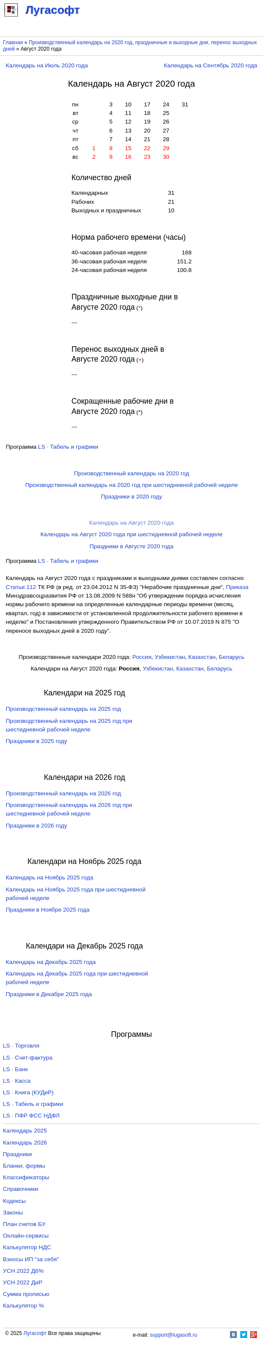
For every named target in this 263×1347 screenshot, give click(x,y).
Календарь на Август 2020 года (131, 522)
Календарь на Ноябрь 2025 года (50, 877)
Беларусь (231, 657)
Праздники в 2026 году (36, 825)
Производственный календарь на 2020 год (131, 473)
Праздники (17, 1154)
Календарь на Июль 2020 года (47, 65)
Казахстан (202, 657)
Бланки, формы (24, 1166)
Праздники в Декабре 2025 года (49, 994)
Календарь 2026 (25, 1142)
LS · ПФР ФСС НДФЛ (31, 1115)
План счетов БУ (24, 1224)
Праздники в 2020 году (131, 496)
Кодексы (14, 1201)
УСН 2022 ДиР (22, 1282)
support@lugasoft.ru (173, 1335)
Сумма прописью (26, 1294)
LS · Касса (17, 1081)
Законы (13, 1212)
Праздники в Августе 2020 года (132, 546)
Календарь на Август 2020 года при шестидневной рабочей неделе (131, 534)
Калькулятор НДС (27, 1247)
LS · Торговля (21, 1045)
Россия (141, 657)
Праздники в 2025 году (36, 741)
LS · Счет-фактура (28, 1057)
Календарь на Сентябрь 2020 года (210, 65)
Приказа (237, 587)
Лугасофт (35, 1333)
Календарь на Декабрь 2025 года (51, 962)
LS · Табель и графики (68, 447)
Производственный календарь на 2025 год (63, 709)
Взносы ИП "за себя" (31, 1259)
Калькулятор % (23, 1305)
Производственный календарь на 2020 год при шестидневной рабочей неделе (131, 485)
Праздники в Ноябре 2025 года (48, 909)
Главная (13, 42)
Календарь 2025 (25, 1130)
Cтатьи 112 (21, 587)
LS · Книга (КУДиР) (28, 1092)
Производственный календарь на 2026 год (63, 793)
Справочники (20, 1189)
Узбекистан (170, 657)
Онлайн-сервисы (26, 1235)
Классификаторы (26, 1177)
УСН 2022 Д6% (23, 1271)
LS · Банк (15, 1069)
